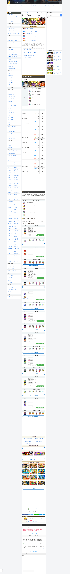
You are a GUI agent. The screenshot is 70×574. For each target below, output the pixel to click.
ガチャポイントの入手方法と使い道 (13, 33)
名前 (23, 555)
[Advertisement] (35, 8)
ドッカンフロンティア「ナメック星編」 (31, 31)
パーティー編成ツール (28, 33)
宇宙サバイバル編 (10, 258)
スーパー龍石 (10, 282)
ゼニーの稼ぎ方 (10, 157)
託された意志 (16, 183)
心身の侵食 (9, 199)
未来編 (15, 244)
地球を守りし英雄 (16, 170)
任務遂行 (15, 167)
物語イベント (10, 147)
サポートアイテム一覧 (11, 162)
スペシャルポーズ (10, 212)
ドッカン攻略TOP (10, 14)
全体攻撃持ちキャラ (11, 75)
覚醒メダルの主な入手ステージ (29, 55)
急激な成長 (9, 209)
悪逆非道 (9, 215)
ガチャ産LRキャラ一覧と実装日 (13, 61)
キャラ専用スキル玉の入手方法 (30, 35)
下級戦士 (15, 251)
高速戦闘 (9, 185)
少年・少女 (16, 230)
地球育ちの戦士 (16, 175)
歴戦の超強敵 (10, 101)
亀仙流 (15, 197)
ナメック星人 (10, 246)
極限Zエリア (10, 129)
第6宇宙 (15, 236)
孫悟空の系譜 (10, 233)
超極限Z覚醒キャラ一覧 (11, 68)
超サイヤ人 (9, 228)
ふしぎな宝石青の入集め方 (12, 155)
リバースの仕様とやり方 (11, 287)
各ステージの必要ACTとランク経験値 (30, 52)
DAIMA (9, 167)
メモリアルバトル (10, 103)
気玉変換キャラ (10, 73)
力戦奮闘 (15, 207)
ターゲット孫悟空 (16, 221)
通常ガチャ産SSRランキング (12, 40)
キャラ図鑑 (9, 59)
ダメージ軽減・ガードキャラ (12, 77)
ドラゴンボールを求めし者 (16, 239)
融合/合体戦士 (16, 179)
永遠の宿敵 (9, 187)
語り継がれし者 (16, 192)
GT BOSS (15, 190)
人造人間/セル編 (10, 226)
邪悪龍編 (9, 261)
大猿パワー (9, 204)
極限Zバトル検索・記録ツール (12, 56)
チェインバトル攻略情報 (11, 131)
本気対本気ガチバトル (11, 94)
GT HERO (9, 192)
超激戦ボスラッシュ (11, 136)
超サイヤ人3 (10, 251)
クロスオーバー (16, 202)
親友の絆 (15, 185)
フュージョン (16, 261)
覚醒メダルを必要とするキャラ (29, 57)
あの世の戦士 (10, 221)
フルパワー (9, 244)
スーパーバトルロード (11, 135)
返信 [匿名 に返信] (43, 548)
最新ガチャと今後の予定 (11, 28)
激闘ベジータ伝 (10, 119)
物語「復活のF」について (28, 49)
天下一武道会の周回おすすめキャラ (13, 143)
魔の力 (15, 172)
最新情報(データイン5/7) (29, 28)
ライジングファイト (11, 112)
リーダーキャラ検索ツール (12, 52)
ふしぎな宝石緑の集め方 (11, 153)
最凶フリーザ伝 (10, 117)
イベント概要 (26, 50)
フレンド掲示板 (10, 296)
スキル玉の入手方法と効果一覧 (12, 289)
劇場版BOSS (10, 248)
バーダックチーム (16, 215)
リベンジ (9, 216)
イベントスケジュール (11, 21)
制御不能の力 (10, 172)
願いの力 (9, 175)
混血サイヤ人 (16, 258)
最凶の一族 (9, 241)
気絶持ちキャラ (10, 82)
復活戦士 (15, 255)
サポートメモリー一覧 (11, 164)
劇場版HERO (16, 233)
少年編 (9, 230)
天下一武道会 (16, 259)
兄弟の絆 (15, 228)
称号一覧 (9, 160)
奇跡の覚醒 (9, 197)
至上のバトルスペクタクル (12, 108)
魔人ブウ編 (16, 253)
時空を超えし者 (10, 239)
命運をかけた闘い (16, 181)
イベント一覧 (33, 488)
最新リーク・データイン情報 (12, 16)
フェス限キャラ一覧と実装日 (12, 63)
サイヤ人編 (9, 179)
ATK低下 (9, 84)
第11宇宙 (9, 207)
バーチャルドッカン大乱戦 (12, 105)
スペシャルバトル (10, 91)
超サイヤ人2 (16, 218)
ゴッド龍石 (9, 280)
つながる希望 (16, 199)
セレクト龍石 (10, 277)
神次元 (9, 255)
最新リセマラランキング (11, 42)
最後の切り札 (10, 218)
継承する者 (9, 170)
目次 (32, 47)
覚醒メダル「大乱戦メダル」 (12, 270)
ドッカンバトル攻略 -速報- (16, 2)
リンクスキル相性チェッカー (12, 54)
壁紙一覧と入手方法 (11, 291)
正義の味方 (9, 194)
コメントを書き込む (33, 533)
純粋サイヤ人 (16, 246)
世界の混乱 (9, 183)
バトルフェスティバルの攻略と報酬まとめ (31, 36)
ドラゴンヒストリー (11, 133)
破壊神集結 (9, 124)
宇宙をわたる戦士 (10, 202)
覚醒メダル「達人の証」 (11, 268)
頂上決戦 (9, 145)
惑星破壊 (15, 194)
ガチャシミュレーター (11, 30)
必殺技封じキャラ (10, 80)
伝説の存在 (16, 187)
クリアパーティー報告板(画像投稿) (30, 40)
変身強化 (15, 241)
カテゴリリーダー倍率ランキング (13, 44)
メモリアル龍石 (10, 275)
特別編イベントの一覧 (33, 459)
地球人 (15, 212)
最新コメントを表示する (33, 535)
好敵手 (15, 226)
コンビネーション (10, 236)
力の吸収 (15, 204)
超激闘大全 (9, 115)
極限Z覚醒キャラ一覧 (11, 66)
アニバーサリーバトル (11, 98)
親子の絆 (15, 177)
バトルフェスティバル (11, 96)
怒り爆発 (15, 216)
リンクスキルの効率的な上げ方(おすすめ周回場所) (14, 151)
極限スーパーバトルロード (12, 126)
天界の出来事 (10, 190)
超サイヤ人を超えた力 (10, 181)
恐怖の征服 (16, 223)
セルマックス (10, 110)
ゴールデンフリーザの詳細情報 (33, 244)
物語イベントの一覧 (33, 448)
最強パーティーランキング (12, 38)
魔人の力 (15, 209)
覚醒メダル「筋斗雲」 (11, 266)
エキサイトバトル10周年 (11, 138)
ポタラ (9, 253)
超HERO (9, 177)
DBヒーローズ (10, 223)
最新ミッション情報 (11, 18)
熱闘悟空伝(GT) (10, 122)
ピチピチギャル (10, 259)
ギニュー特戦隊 (16, 248)
